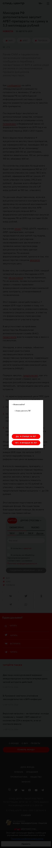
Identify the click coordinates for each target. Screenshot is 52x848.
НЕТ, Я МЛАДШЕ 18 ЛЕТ (26, 443)
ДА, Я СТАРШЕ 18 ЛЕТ (26, 436)
